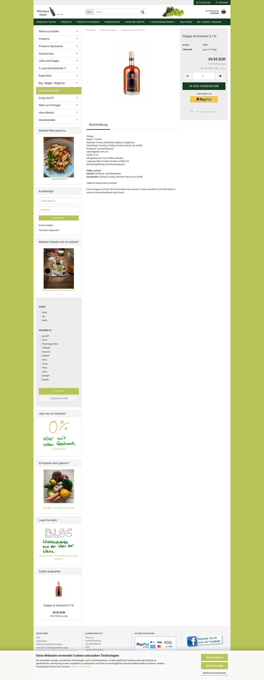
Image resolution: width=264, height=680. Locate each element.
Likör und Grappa (134, 22)
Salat (43, 371)
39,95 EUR (59, 612)
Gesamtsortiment (49, 90)
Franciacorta (112, 22)
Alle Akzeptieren (214, 657)
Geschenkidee (47, 120)
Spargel (44, 375)
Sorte (42, 307)
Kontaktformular (93, 640)
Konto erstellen (46, 225)
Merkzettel (222, 2)
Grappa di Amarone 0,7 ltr (59, 605)
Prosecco (66, 22)
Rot (42, 316)
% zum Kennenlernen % (162, 22)
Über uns (89, 637)
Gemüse (44, 352)
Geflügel (44, 348)
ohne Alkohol (46, 112)
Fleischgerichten (48, 344)
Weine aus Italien (46, 22)
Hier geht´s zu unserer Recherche (59, 508)
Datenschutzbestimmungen (49, 644)
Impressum (41, 641)
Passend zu (45, 330)
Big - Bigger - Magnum (209, 22)
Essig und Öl (46, 98)
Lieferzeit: (187, 49)
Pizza (43, 367)
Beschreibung (98, 124)
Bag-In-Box (186, 22)
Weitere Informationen (214, 673)
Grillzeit (44, 355)
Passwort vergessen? (49, 230)
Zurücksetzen (59, 398)
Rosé (43, 312)
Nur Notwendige (214, 665)
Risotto (44, 379)
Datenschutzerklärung (80, 666)
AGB (38, 637)
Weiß (43, 320)
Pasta (43, 364)
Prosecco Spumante (88, 22)
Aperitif (44, 336)
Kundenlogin (203, 2)
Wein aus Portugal (49, 105)
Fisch (43, 340)
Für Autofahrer (59, 449)
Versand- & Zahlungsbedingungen (52, 647)
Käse (43, 359)
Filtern (58, 391)
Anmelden (59, 218)
